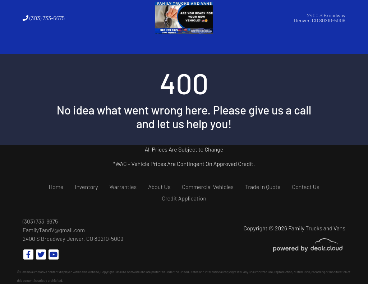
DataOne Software (127, 272)
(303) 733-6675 (44, 17)
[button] (84, 45)
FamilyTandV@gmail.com (54, 229)
